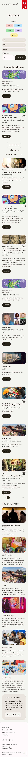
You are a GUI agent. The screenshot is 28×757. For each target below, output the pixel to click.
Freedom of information (8, 732)
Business (18, 26)
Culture (9, 26)
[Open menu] (24, 753)
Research (10, 30)
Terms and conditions (8, 730)
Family (18, 30)
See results (20, 58)
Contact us (5, 735)
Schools (14, 35)
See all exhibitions (14, 145)
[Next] (23, 497)
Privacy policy (6, 727)
